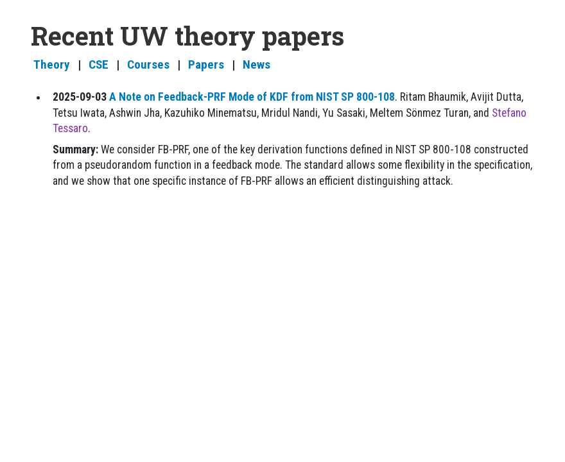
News (256, 64)
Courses (148, 64)
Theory (51, 64)
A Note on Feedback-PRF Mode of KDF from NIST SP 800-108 (252, 96)
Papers (206, 64)
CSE (99, 64)
